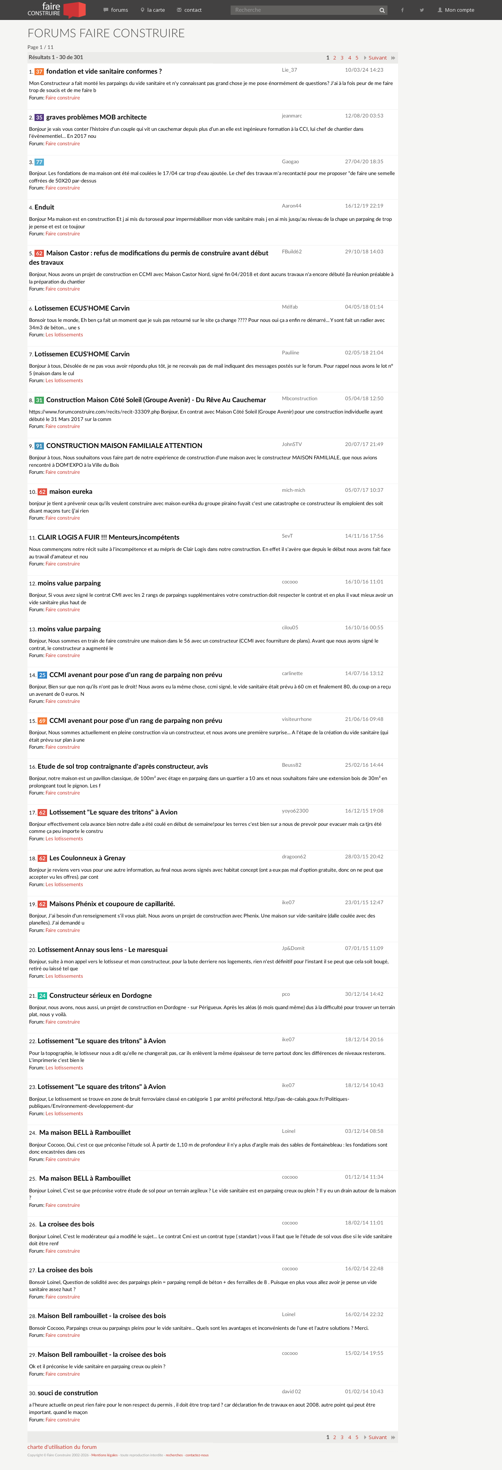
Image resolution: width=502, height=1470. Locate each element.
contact (189, 9)
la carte (152, 9)
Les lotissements (64, 335)
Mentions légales (104, 1455)
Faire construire (62, 98)
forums (116, 9)
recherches (174, 1455)
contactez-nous (197, 1455)
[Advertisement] (441, 144)
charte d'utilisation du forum (62, 1447)
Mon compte (456, 9)
